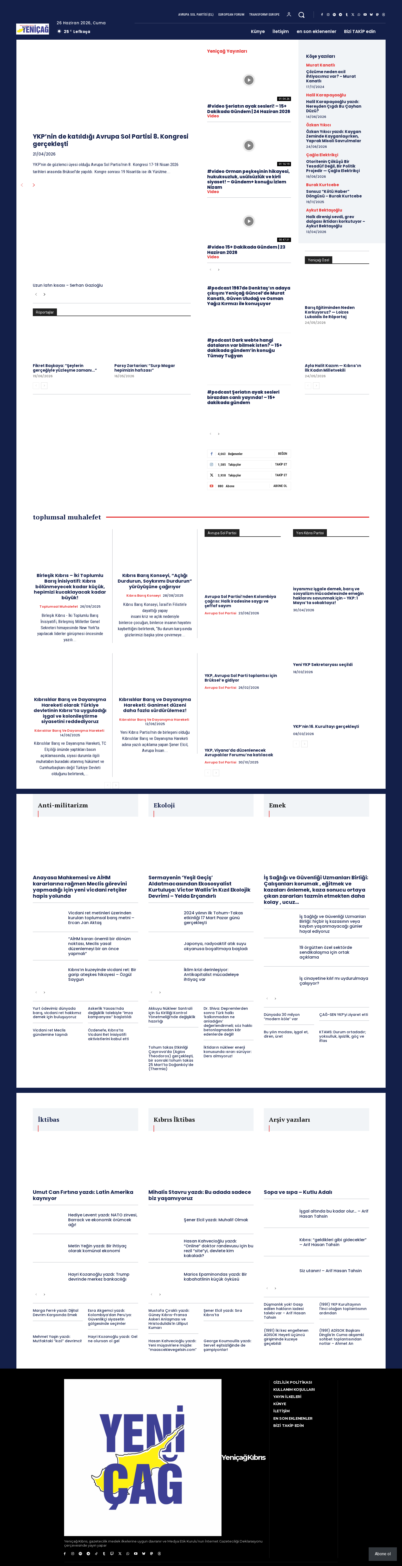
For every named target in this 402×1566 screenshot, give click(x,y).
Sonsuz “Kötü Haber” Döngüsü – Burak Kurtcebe (334, 194)
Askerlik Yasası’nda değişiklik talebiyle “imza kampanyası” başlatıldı (110, 1013)
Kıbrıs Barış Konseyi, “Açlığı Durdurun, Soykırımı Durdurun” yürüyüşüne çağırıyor (155, 581)
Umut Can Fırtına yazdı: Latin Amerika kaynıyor (83, 1195)
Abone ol (383, 1553)
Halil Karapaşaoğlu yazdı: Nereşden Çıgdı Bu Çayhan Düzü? (333, 106)
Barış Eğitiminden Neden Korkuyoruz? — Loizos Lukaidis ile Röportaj (330, 312)
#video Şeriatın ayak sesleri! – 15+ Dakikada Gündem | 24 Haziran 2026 (248, 108)
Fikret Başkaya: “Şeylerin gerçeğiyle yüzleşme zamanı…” (65, 368)
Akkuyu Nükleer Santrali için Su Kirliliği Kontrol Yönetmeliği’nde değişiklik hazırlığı (171, 1015)
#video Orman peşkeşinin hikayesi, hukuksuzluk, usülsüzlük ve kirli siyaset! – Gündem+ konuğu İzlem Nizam (248, 179)
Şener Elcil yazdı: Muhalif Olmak (216, 1220)
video (213, 116)
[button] (301, 14)
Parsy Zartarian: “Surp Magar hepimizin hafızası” (144, 368)
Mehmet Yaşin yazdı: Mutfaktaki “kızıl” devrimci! (57, 1338)
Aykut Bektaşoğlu (324, 210)
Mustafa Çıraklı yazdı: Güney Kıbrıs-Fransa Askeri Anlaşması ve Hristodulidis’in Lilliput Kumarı (168, 1319)
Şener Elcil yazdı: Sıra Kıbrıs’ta (223, 1312)
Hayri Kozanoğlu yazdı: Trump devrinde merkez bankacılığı (98, 1276)
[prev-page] (21, 185)
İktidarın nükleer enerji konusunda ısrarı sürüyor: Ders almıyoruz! (228, 1052)
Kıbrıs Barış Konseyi (143, 596)
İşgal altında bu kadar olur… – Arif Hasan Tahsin (333, 1213)
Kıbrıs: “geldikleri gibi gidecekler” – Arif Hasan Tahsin (333, 1242)
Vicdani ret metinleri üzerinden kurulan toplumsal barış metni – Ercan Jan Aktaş (101, 918)
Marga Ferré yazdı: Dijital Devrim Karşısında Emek (55, 1312)
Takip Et (281, 464)
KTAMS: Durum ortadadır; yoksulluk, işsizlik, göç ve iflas (342, 1036)
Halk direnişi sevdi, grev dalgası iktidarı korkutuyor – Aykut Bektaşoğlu (335, 221)
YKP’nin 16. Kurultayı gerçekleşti (326, 726)
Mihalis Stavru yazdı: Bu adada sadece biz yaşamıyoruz (199, 1195)
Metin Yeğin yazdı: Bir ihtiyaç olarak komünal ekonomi (97, 1248)
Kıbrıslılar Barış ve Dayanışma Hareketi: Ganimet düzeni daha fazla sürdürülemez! (155, 705)
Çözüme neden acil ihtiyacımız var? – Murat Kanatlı (331, 76)
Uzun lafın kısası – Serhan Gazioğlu (68, 285)
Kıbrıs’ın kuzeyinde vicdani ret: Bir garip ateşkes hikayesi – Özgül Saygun (102, 974)
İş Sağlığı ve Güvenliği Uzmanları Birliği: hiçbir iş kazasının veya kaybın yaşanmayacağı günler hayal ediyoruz (332, 924)
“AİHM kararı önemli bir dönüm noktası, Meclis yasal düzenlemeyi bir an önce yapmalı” (99, 946)
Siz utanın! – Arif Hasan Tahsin (330, 1271)
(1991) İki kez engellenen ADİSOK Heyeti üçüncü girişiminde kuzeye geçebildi (286, 1337)
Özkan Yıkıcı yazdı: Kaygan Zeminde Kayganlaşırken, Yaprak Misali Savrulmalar (333, 136)
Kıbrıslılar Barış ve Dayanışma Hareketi (69, 731)
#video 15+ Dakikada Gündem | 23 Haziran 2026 (246, 249)
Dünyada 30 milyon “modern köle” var (282, 1016)
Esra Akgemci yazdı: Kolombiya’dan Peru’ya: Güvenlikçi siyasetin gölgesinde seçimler (110, 1317)
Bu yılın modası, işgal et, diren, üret (286, 1034)
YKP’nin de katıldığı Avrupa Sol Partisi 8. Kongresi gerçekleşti (110, 140)
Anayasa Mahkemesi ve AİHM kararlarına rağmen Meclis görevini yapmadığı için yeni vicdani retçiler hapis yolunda (80, 886)
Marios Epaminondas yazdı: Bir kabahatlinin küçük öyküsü (215, 1276)
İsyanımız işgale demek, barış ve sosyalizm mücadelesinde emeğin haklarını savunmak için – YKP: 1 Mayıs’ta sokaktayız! (328, 595)
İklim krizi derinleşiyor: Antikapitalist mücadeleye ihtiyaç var (211, 974)
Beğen (282, 454)
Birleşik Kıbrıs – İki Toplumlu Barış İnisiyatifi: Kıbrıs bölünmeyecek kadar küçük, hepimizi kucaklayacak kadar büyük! (70, 586)
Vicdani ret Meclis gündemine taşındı (50, 1032)
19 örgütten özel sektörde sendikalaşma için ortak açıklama (325, 952)
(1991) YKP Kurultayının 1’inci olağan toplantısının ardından (343, 1309)
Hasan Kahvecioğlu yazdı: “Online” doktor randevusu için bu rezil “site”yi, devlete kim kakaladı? (218, 1248)
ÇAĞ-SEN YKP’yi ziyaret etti (343, 1014)
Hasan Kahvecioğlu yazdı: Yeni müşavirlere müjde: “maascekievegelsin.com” (172, 1345)
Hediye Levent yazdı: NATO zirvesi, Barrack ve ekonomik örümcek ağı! (102, 1220)
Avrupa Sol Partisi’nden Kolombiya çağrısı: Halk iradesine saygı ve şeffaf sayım (240, 601)
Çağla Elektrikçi (322, 155)
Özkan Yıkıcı (318, 125)
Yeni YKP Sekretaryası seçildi (323, 664)
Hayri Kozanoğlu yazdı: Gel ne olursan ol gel (112, 1338)
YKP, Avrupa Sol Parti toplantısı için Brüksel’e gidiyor (241, 678)
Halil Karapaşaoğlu (326, 95)
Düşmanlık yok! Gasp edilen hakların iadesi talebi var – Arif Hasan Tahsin (285, 1311)
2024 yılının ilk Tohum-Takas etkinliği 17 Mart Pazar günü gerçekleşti (213, 918)
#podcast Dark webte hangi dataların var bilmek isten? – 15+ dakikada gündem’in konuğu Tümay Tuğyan (244, 348)
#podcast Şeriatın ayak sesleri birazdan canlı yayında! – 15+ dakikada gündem (243, 397)
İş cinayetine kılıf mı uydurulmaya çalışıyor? (333, 980)
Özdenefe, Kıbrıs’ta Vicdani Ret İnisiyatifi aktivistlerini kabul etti (108, 1034)
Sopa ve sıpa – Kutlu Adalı (298, 1192)
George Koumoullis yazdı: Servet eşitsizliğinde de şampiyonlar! (227, 1345)
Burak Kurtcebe (322, 185)
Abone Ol (280, 486)
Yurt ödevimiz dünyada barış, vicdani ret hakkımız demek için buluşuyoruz (57, 1013)
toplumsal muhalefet (58, 607)
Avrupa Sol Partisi (220, 613)
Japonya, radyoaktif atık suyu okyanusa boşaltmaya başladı (216, 946)
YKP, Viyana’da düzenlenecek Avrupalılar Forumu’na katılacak (239, 753)
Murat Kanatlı (320, 65)
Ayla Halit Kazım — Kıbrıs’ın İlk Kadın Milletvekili (333, 368)
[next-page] (34, 185)
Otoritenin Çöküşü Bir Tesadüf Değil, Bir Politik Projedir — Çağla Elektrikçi (333, 166)
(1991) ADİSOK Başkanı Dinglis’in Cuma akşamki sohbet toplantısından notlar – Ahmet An (341, 1337)
